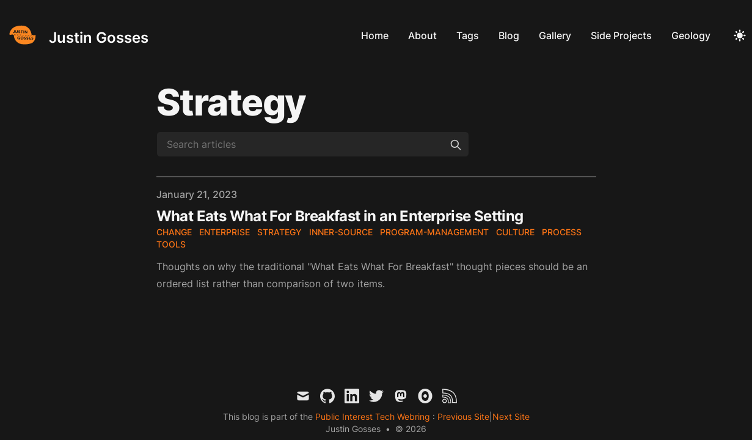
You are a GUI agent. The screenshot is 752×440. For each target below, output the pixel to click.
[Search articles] (312, 144)
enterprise (224, 232)
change (174, 232)
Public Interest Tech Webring (374, 416)
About (422, 35)
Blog (508, 35)
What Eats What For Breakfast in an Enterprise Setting (340, 216)
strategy (279, 232)
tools (171, 244)
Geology (690, 35)
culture (515, 232)
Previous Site (462, 416)
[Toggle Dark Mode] (740, 35)
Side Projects (621, 35)
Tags (467, 35)
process (562, 232)
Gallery (555, 35)
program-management (434, 232)
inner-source (341, 232)
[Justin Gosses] (76, 35)
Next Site (511, 416)
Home (375, 35)
